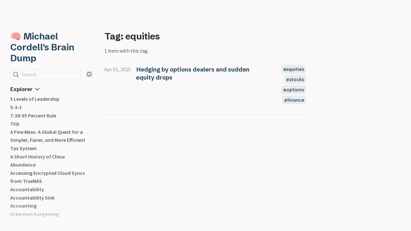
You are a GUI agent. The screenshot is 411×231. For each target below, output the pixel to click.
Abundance (23, 164)
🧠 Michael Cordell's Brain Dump (42, 47)
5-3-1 (16, 107)
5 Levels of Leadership (34, 99)
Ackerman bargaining (34, 214)
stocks (296, 79)
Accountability (27, 189)
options (295, 90)
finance (295, 100)
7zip (15, 123)
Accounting (23, 205)
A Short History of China (37, 156)
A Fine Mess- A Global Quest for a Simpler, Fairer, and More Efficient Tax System (47, 140)
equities (295, 69)
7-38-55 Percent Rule (33, 115)
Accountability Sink (32, 197)
